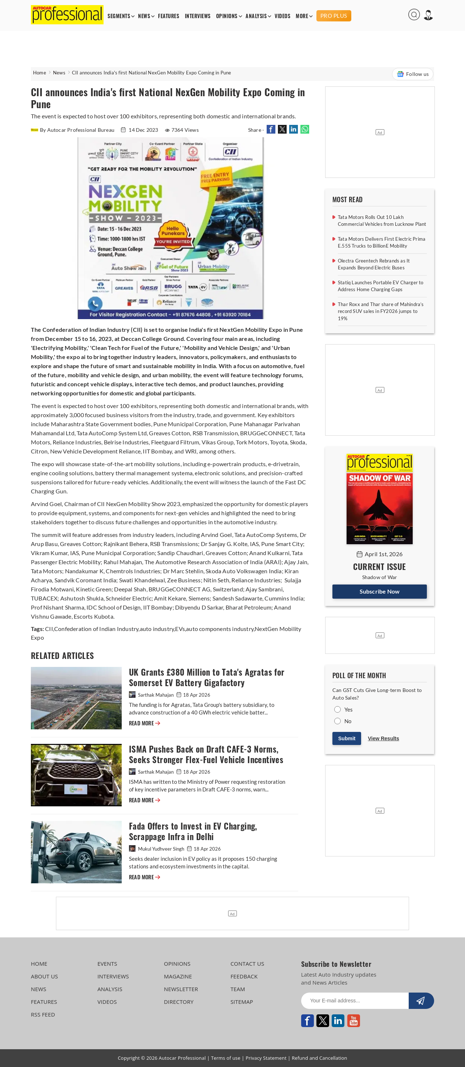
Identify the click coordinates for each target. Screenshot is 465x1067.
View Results (383, 738)
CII (49, 628)
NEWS (144, 16)
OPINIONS (227, 16)
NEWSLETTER (181, 989)
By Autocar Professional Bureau (73, 130)
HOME (39, 963)
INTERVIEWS (198, 16)
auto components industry (220, 628)
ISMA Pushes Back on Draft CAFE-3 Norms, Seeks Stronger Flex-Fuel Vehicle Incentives (206, 754)
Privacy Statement (266, 1058)
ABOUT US (44, 976)
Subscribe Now (380, 591)
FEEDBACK (244, 976)
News (59, 73)
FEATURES (168, 16)
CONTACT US (247, 963)
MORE (302, 16)
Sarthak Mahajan (152, 695)
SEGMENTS (119, 16)
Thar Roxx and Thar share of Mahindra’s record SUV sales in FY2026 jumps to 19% (381, 311)
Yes (348, 709)
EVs (180, 628)
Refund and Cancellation (319, 1058)
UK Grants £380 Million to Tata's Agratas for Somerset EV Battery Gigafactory (207, 677)
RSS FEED (43, 1014)
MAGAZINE (178, 976)
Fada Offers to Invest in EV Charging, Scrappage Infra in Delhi (193, 831)
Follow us (413, 74)
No (347, 721)
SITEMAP (241, 1001)
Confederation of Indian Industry (96, 628)
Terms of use (225, 1058)
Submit (346, 738)
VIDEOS (282, 16)
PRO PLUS (333, 15)
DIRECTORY (179, 1001)
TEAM (237, 989)
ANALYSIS (256, 16)
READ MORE (144, 723)
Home (39, 73)
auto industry (157, 628)
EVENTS (107, 963)
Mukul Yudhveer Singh (157, 849)
